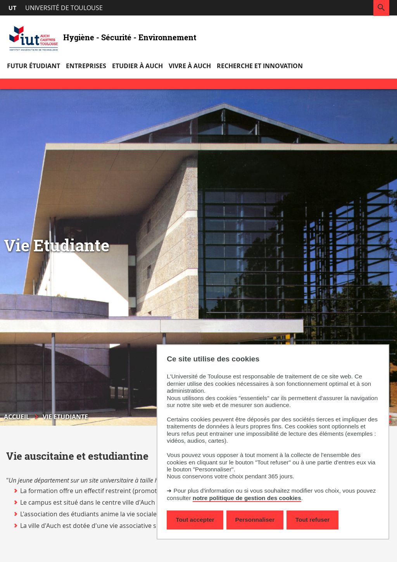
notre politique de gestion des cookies (247, 498)
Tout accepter (195, 519)
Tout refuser (312, 519)
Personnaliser (255, 519)
